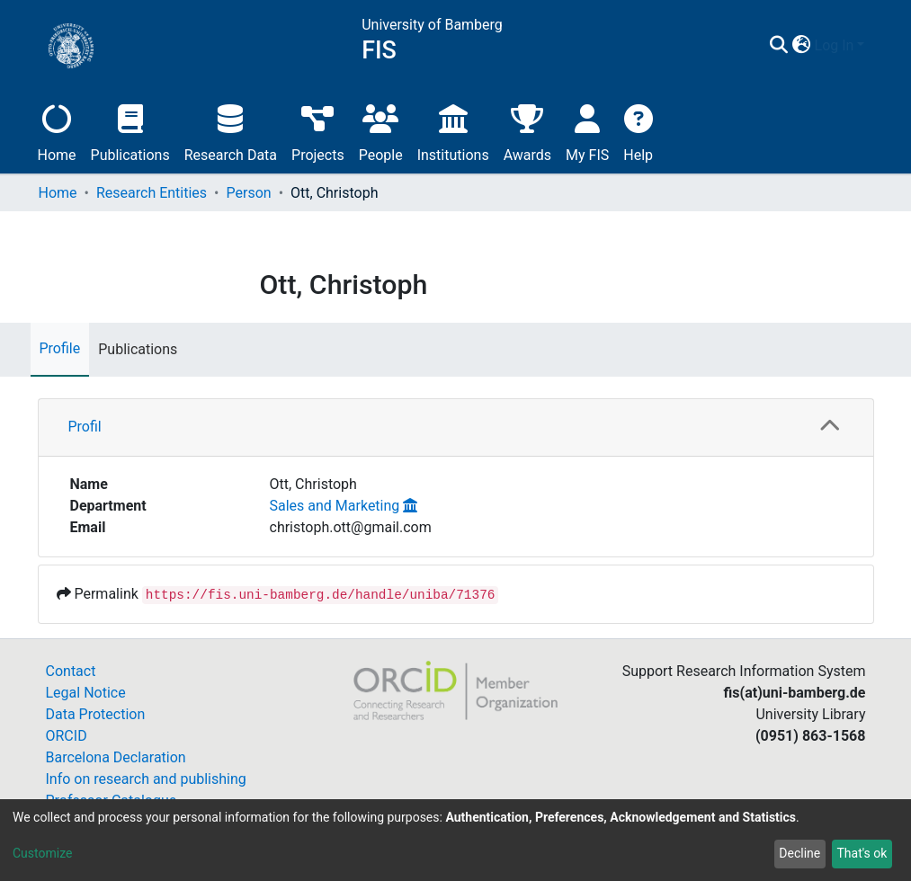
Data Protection (96, 714)
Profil (85, 426)
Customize (42, 853)
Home (57, 131)
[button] (801, 46)
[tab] (456, 427)
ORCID (66, 735)
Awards (527, 131)
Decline (799, 853)
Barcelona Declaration (116, 757)
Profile (60, 348)
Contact (71, 671)
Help (638, 131)
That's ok (861, 853)
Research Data (230, 131)
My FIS (587, 131)
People (381, 131)
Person (249, 192)
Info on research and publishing (146, 779)
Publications (130, 131)
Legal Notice (86, 692)
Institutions (453, 131)
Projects (317, 131)
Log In (834, 45)
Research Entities (151, 192)
